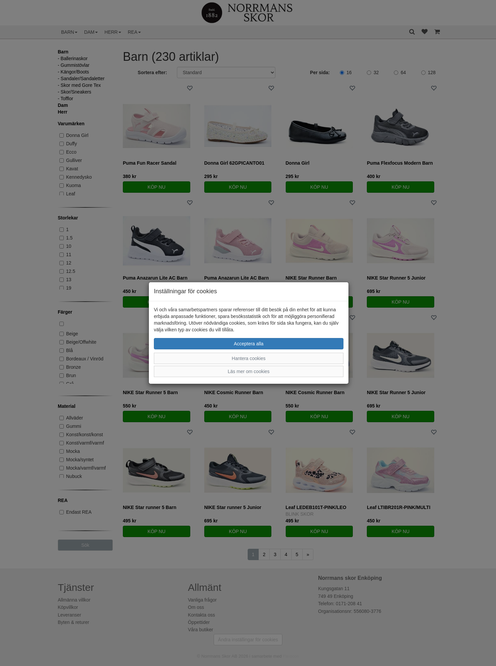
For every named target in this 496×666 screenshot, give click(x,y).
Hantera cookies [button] (248, 358)
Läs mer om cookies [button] (248, 371)
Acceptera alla (249, 343)
